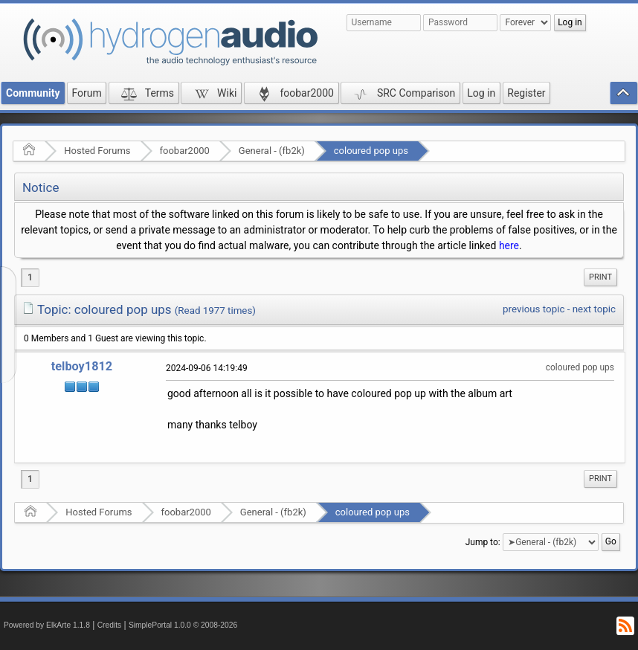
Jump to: (482, 542)
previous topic (533, 309)
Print (600, 277)
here (509, 245)
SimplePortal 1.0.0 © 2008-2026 (183, 625)
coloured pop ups (371, 150)
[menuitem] (600, 277)
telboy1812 (81, 366)
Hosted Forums (97, 150)
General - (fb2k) (272, 150)
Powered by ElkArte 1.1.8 (47, 625)
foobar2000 (185, 150)
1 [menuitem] (30, 277)
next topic (594, 309)
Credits (109, 625)
